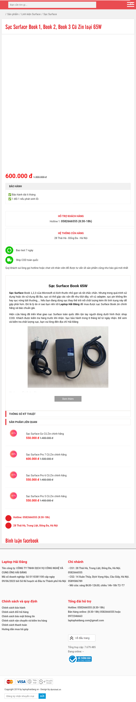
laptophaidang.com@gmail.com (86, 620)
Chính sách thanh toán (14, 624)
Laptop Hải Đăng (14, 562)
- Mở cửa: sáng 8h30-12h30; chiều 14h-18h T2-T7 (96, 585)
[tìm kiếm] (92, 5)
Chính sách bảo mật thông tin (18, 616)
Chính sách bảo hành (13, 607)
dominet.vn (55, 689)
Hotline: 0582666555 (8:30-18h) (86, 607)
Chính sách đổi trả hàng (15, 612)
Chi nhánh (75, 562)
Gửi (42, 696)
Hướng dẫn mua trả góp (15, 629)
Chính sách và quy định (19, 601)
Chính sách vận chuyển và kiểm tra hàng (24, 620)
